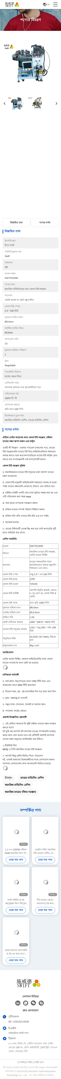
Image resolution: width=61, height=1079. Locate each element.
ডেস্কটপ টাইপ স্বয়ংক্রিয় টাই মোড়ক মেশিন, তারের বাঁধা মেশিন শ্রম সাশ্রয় (45, 851)
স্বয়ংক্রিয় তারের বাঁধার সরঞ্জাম (20, 792)
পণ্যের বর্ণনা (44, 222)
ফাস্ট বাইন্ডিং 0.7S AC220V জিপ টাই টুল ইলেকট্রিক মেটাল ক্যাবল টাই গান (16, 902)
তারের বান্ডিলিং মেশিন (32, 777)
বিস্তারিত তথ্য (16, 222)
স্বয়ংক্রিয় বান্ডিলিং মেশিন (17, 785)
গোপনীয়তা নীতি (25, 1062)
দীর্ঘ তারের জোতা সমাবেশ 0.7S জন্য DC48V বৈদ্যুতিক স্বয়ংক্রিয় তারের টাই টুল (45, 902)
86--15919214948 (18, 1021)
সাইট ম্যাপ (39, 1062)
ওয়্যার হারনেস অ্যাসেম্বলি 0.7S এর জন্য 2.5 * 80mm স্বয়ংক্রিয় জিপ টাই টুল (16, 952)
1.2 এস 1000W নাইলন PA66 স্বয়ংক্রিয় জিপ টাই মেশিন (16, 851)
